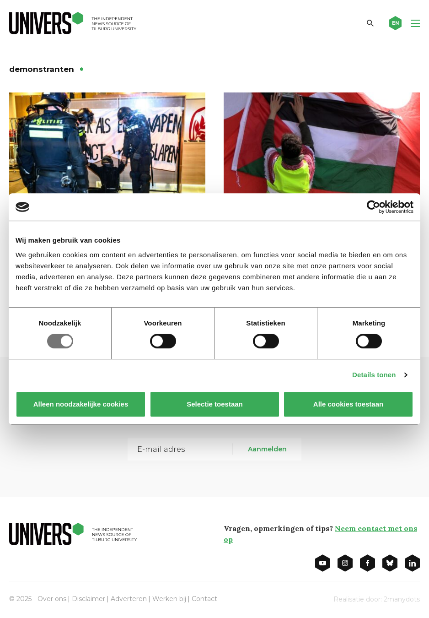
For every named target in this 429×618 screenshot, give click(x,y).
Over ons (52, 599)
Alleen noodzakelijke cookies (81, 404)
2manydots (402, 599)
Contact (204, 599)
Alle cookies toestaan (348, 404)
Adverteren (129, 599)
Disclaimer (88, 599)
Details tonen (374, 375)
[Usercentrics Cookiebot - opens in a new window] (373, 207)
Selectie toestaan (215, 404)
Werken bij (169, 599)
